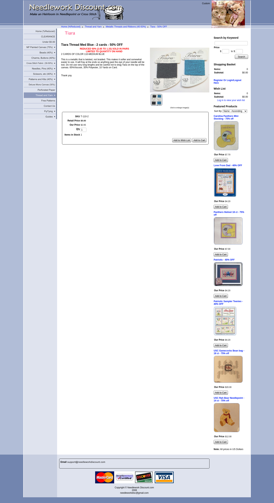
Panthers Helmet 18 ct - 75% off (229, 213)
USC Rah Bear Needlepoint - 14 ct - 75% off (229, 399)
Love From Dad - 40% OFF (228, 165)
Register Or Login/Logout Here (227, 81)
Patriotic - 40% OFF (224, 259)
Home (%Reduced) (70, 26)
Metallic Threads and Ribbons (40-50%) (126, 26)
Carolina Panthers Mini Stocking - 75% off (226, 117)
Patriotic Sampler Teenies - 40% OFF (228, 302)
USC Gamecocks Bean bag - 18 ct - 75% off (229, 352)
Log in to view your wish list (231, 100)
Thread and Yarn (93, 26)
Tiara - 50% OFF (158, 26)
